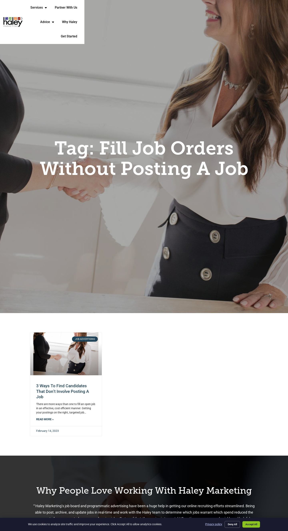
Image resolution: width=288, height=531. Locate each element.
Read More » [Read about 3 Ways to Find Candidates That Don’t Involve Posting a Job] (45, 419)
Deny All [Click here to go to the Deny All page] (228, 523)
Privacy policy (208, 523)
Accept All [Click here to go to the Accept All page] (250, 523)
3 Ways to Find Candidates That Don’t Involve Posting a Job (62, 391)
